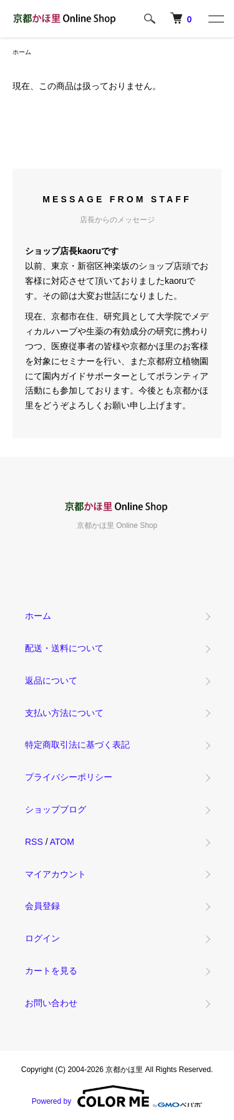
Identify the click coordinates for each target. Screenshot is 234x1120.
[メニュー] (215, 18)
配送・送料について (64, 648)
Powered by (117, 1096)
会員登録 (42, 906)
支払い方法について (64, 713)
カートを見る (51, 971)
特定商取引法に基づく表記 (77, 745)
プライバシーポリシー (68, 777)
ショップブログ (55, 809)
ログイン (42, 938)
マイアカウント (55, 874)
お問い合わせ (51, 1003)
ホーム (21, 52)
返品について (51, 680)
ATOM (62, 842)
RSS (34, 842)
